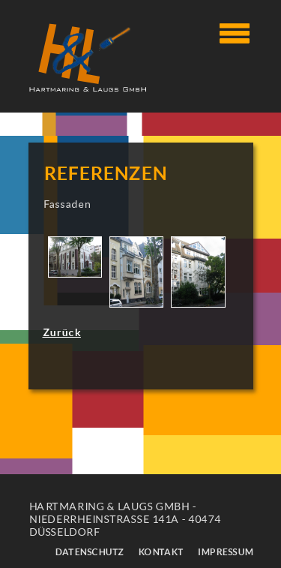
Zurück (62, 332)
